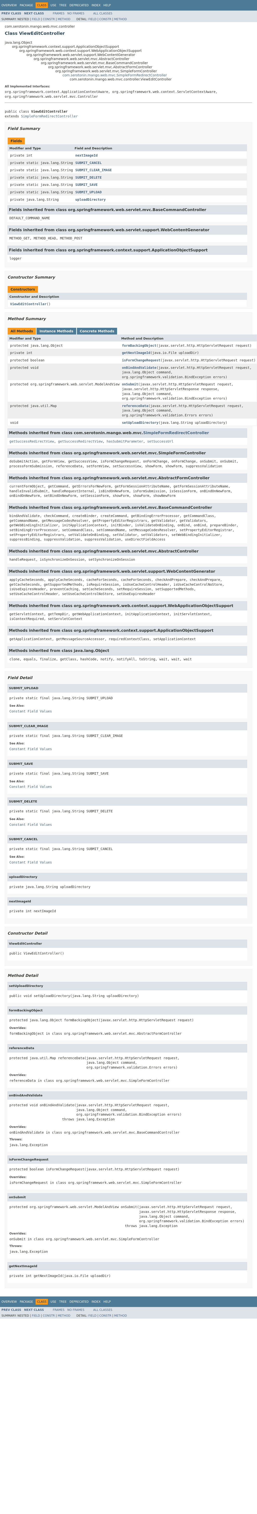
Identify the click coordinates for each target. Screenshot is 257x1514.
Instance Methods (56, 331)
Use (53, 5)
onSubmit (130, 384)
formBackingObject (139, 345)
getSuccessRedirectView (31, 441)
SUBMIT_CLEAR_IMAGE (93, 170)
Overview (9, 5)
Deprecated (79, 5)
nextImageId (86, 155)
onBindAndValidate (139, 368)
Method (64, 19)
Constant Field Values (30, 711)
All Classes (102, 13)
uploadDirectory (90, 199)
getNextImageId (136, 353)
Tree (63, 5)
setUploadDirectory (140, 423)
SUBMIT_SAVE (86, 185)
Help (107, 5)
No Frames (75, 13)
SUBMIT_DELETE (88, 177)
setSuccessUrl (160, 441)
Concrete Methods (97, 331)
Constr (49, 19)
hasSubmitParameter (125, 441)
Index (96, 5)
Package (26, 5)
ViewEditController (28, 304)
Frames (59, 13)
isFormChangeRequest (141, 360)
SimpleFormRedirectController (49, 116)
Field (36, 19)
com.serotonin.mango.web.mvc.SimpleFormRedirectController (115, 75)
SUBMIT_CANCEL (88, 163)
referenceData (135, 406)
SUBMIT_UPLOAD (88, 192)
